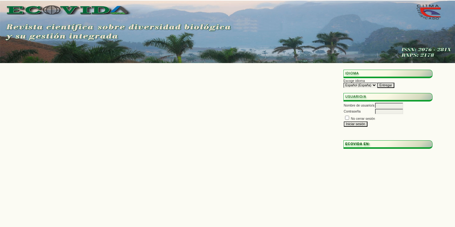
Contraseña (352, 111)
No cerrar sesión (363, 118)
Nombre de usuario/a (359, 105)
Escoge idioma (354, 81)
